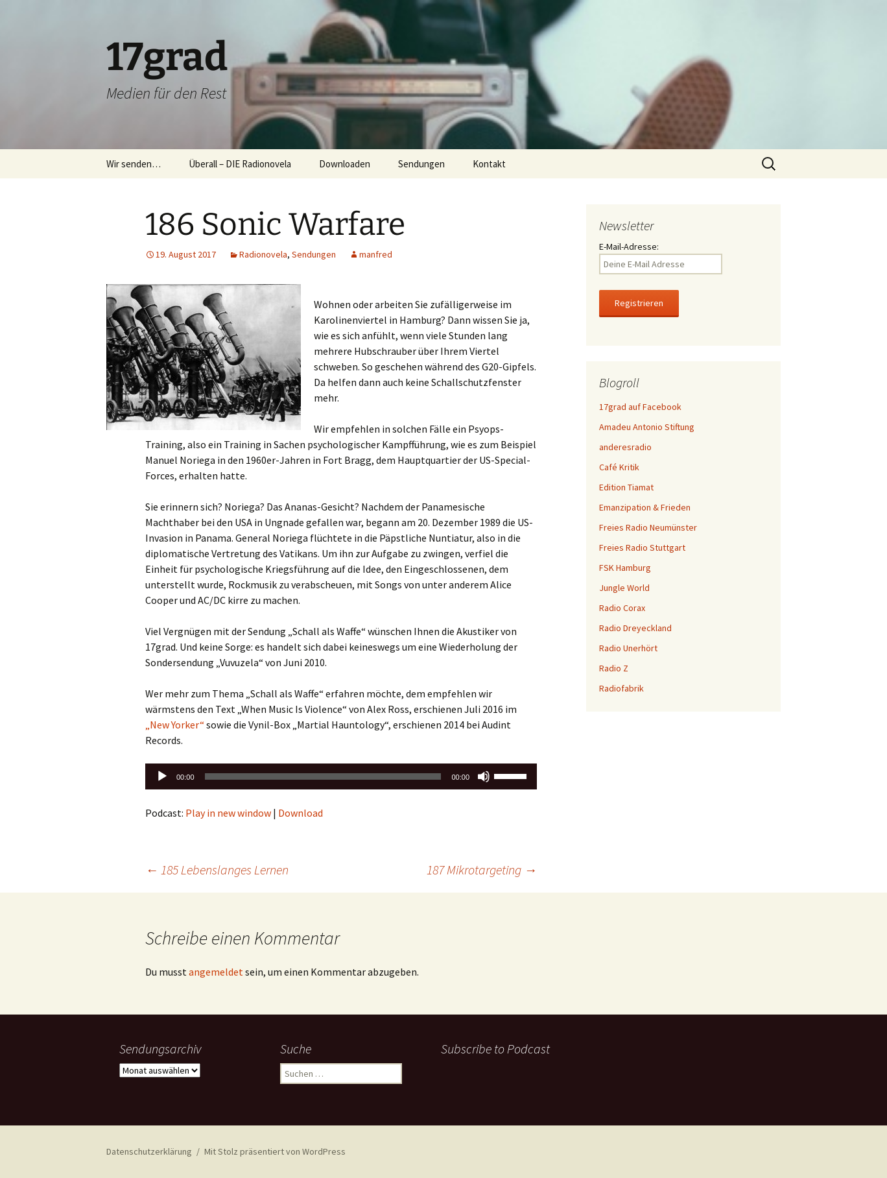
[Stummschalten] (483, 776)
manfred (375, 254)
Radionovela (263, 254)
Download (300, 812)
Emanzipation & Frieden (645, 507)
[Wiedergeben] (162, 776)
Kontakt (489, 164)
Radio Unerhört (628, 648)
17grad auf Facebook (640, 407)
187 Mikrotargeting (482, 869)
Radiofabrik (621, 688)
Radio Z (613, 668)
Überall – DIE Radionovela (240, 164)
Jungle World (624, 588)
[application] (341, 776)
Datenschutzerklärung (149, 1151)
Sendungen (421, 164)
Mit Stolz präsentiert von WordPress (275, 1151)
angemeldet (216, 971)
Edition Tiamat (626, 487)
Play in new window (228, 812)
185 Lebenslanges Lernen (217, 869)
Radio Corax (622, 608)
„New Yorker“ (174, 724)
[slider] (323, 776)
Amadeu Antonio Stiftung (646, 427)
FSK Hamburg (625, 567)
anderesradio (625, 447)
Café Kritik (619, 467)
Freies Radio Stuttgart (642, 547)
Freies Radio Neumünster (648, 527)
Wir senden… (133, 164)
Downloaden (344, 164)
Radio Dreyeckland (635, 628)
